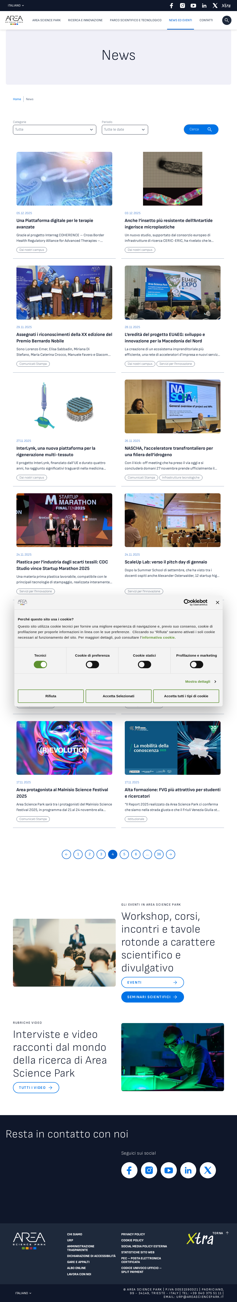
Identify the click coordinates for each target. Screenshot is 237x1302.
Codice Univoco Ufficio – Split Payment (141, 1270)
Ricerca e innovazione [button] (85, 20)
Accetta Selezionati (118, 696)
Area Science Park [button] (46, 20)
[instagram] (182, 6)
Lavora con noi (79, 1274)
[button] (226, 20)
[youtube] (193, 6)
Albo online (76, 1268)
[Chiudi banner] (217, 602)
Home (17, 99)
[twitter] (215, 6)
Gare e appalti (78, 1262)
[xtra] (226, 6)
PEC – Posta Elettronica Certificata (141, 1260)
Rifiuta (50, 696)
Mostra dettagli (197, 681)
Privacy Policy (133, 1234)
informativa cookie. (159, 637)
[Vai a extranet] (200, 1255)
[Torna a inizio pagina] (221, 1233)
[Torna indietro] (66, 854)
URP (70, 1240)
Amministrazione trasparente (80, 1248)
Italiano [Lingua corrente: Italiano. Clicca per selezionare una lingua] (15, 5)
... (147, 854)
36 (159, 854)
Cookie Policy (132, 1240)
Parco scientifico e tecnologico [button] (136, 20)
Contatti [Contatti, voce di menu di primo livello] (206, 20)
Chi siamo (74, 1234)
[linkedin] (204, 6)
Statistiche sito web (137, 1252)
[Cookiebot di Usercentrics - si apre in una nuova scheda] (187, 602)
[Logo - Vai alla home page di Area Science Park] (14, 20)
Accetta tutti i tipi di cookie (186, 696)
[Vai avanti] (170, 854)
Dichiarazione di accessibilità (91, 1256)
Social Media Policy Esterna (144, 1246)
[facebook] (171, 6)
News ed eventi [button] (180, 20)
